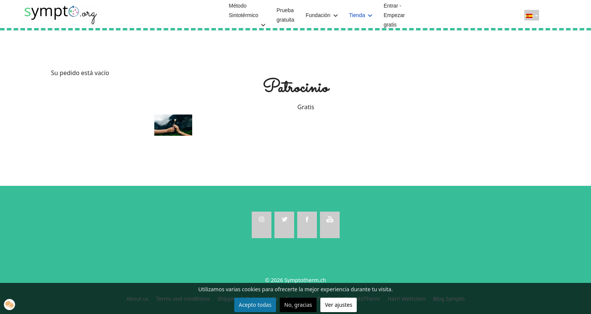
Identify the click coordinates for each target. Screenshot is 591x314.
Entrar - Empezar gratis (394, 15)
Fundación (318, 15)
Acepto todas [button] (255, 304)
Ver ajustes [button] (338, 304)
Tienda (357, 15)
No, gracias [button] (298, 304)
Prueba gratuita (286, 15)
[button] (9, 304)
